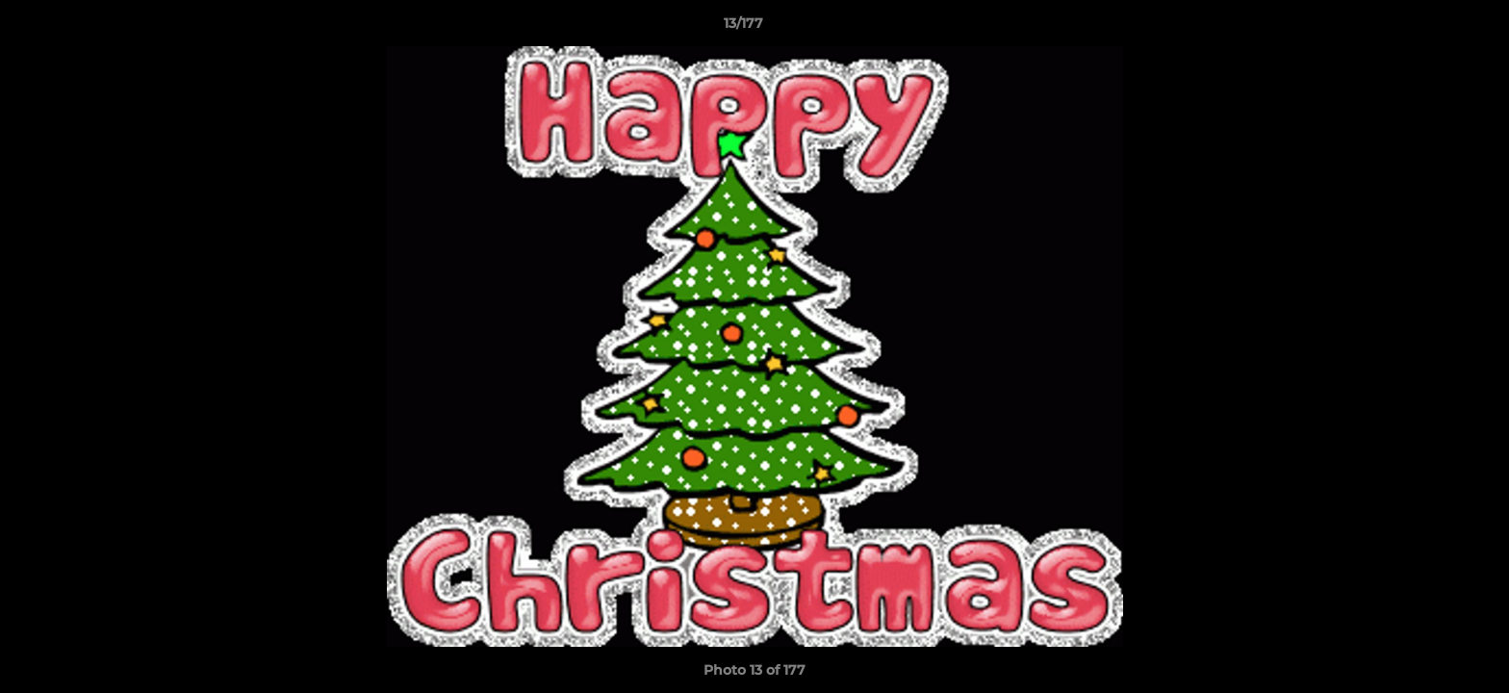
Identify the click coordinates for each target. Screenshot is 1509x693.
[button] (1428, 28)
